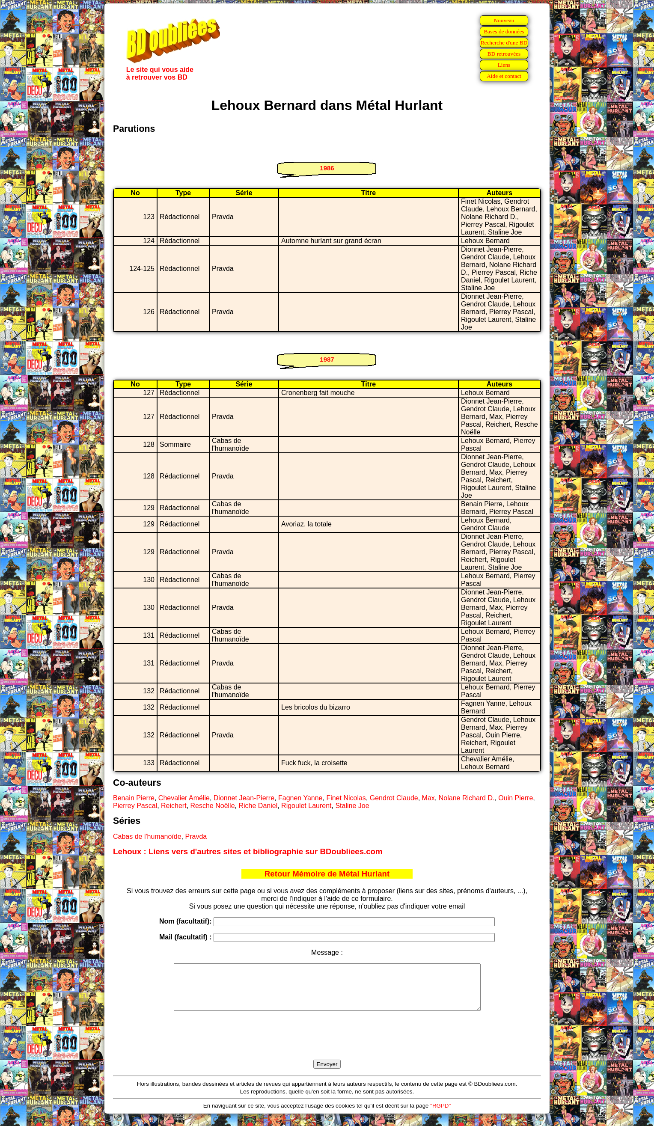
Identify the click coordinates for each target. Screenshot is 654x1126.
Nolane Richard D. (467, 798)
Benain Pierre (134, 798)
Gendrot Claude (394, 798)
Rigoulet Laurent (306, 805)
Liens (504, 65)
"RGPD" (440, 1114)
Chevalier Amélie (184, 798)
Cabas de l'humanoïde (147, 836)
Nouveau (503, 20)
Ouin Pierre (515, 798)
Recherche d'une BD (504, 42)
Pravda (196, 836)
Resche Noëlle (212, 805)
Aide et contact (504, 76)
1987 (327, 359)
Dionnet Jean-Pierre (244, 798)
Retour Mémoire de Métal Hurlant (327, 873)
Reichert (174, 805)
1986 (327, 168)
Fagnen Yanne (300, 798)
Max (428, 798)
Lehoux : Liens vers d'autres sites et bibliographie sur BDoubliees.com (248, 851)
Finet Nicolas (346, 798)
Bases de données (504, 31)
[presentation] (327, 1045)
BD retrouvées (504, 54)
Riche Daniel (257, 805)
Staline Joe (352, 805)
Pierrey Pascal (135, 805)
